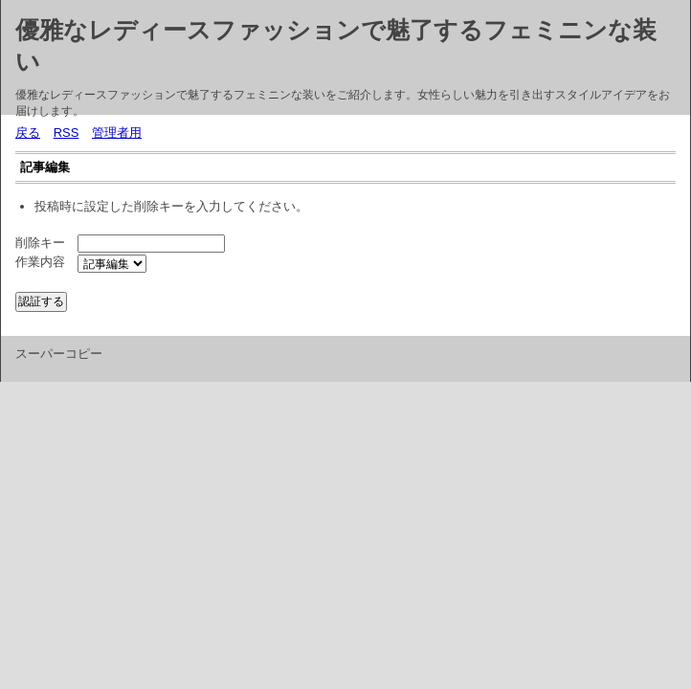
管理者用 (117, 132)
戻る (27, 132)
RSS (66, 132)
